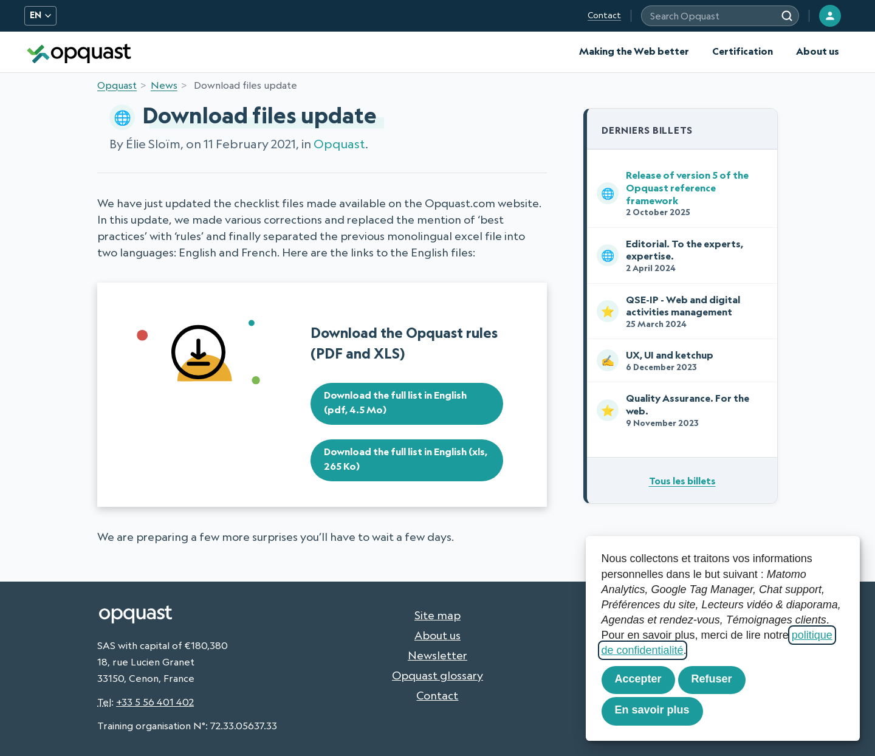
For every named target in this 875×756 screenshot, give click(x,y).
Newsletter (437, 655)
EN (40, 15)
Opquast (117, 85)
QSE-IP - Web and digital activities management (680, 311)
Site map (437, 615)
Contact (604, 15)
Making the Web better (634, 51)
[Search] (787, 16)
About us (817, 51)
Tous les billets (682, 481)
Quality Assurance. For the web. (680, 410)
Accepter (638, 679)
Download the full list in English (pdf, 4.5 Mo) (395, 402)
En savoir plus (652, 710)
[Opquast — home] (79, 52)
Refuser (711, 679)
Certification (742, 51)
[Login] (830, 16)
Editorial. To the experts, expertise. (680, 255)
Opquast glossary (437, 675)
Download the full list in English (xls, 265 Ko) (405, 458)
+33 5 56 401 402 (155, 702)
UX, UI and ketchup (680, 360)
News (164, 85)
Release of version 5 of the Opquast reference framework (680, 193)
